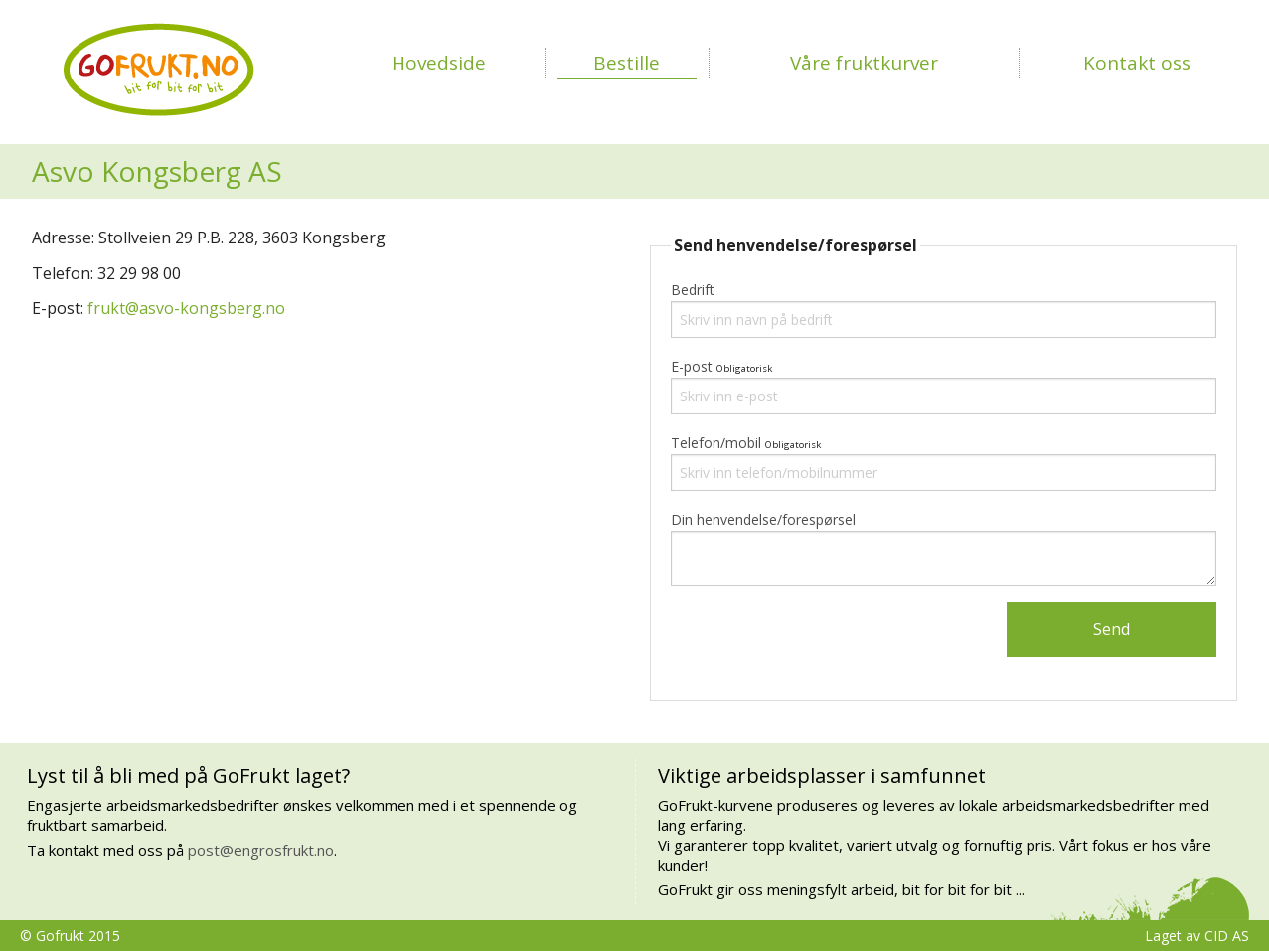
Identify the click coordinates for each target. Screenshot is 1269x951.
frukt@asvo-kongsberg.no (186, 308)
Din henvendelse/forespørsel (763, 519)
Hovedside (439, 63)
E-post (692, 366)
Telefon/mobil (716, 442)
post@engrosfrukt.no (261, 850)
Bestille (626, 63)
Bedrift (692, 289)
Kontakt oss (1136, 63)
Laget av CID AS (1197, 935)
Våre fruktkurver (864, 63)
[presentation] (822, 641)
